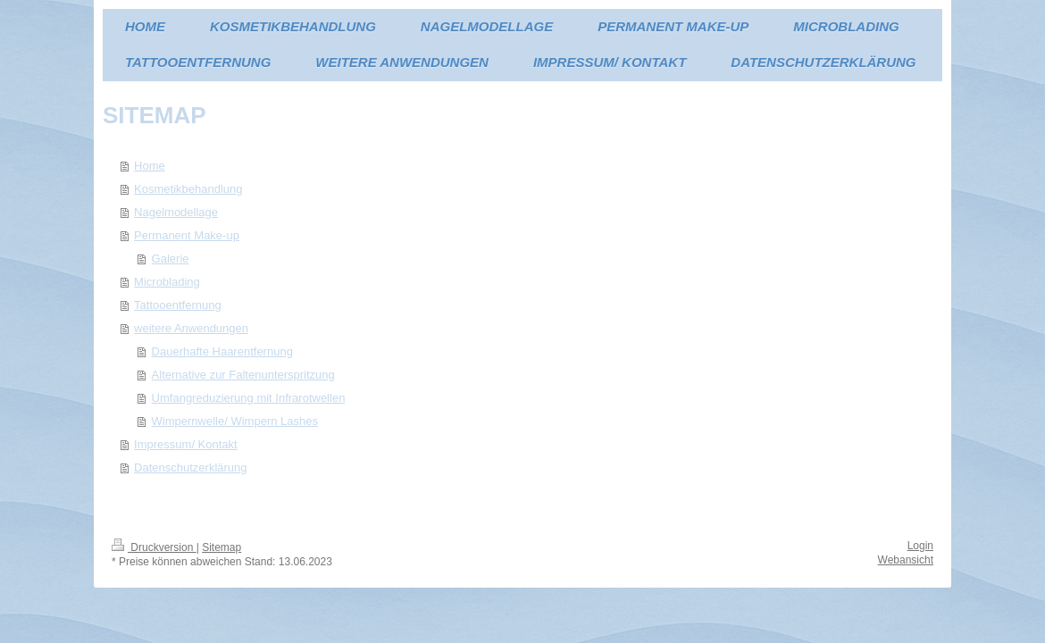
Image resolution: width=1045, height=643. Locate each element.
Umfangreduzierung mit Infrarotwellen (249, 398)
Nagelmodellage (176, 212)
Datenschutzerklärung (190, 467)
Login (920, 545)
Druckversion (154, 547)
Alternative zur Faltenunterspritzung (243, 374)
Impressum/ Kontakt (186, 444)
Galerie (170, 258)
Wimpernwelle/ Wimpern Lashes (235, 421)
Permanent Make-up (186, 235)
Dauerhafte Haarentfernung (222, 351)
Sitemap (221, 547)
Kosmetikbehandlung (188, 189)
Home (149, 165)
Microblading (167, 281)
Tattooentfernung (178, 305)
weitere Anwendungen (191, 328)
